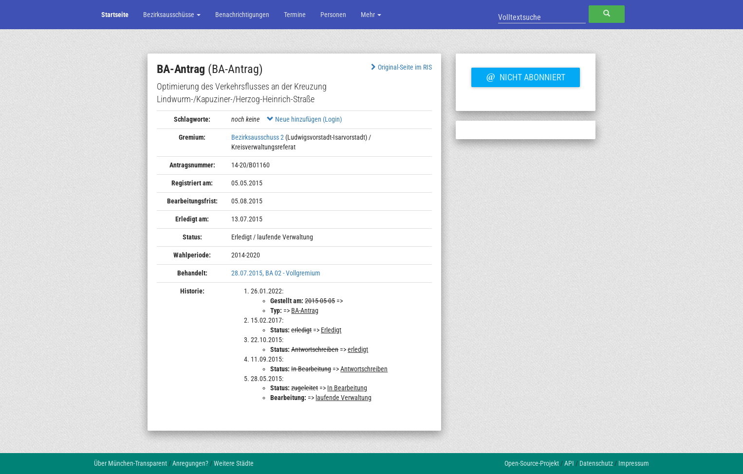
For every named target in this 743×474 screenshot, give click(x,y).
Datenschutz (596, 463)
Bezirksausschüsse (172, 14)
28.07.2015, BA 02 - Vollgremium (275, 273)
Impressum (633, 463)
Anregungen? (190, 463)
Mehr (371, 14)
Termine (295, 14)
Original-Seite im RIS (400, 67)
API (569, 463)
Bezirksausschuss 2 (257, 137)
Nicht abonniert (525, 76)
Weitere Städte (234, 463)
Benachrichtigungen (242, 14)
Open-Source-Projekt (531, 463)
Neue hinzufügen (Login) (304, 119)
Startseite (115, 14)
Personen (333, 14)
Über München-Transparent (130, 463)
